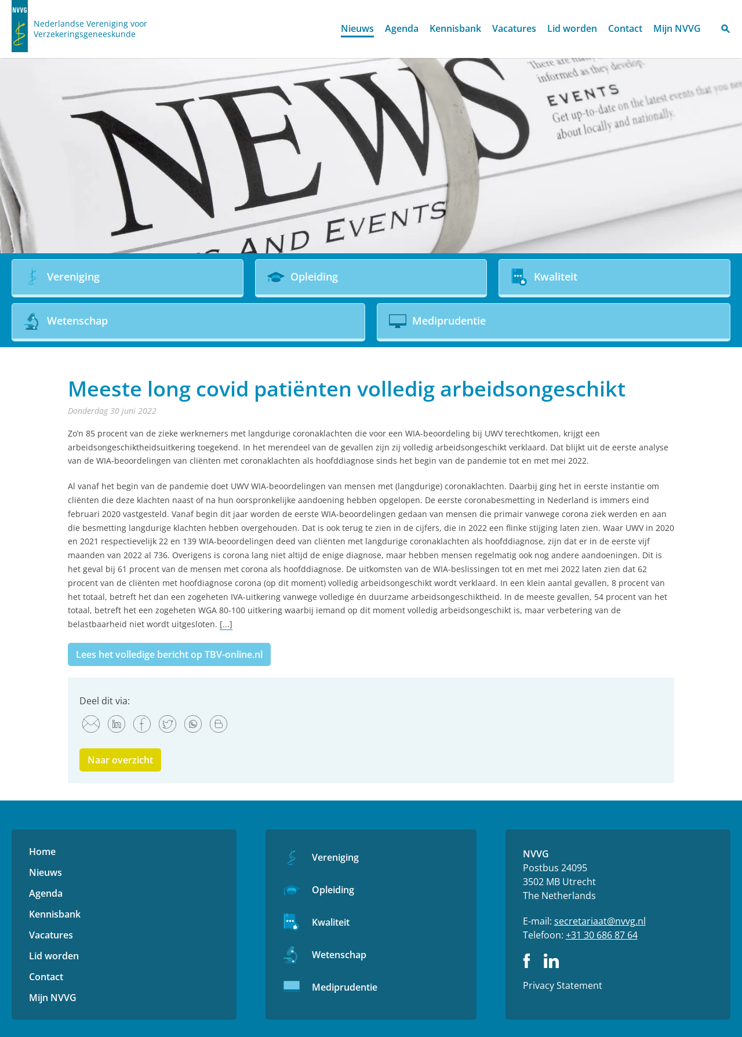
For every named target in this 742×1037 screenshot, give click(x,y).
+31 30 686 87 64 (602, 935)
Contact (625, 28)
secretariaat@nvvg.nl (600, 921)
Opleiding (333, 889)
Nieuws (357, 28)
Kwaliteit (331, 922)
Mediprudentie (344, 987)
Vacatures (514, 28)
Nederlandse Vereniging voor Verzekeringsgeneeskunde (90, 29)
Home (325, 29)
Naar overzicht (120, 760)
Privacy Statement (562, 985)
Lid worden (572, 28)
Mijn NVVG (677, 28)
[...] (226, 624)
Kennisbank (455, 28)
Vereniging (335, 857)
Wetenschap (339, 954)
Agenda (402, 28)
